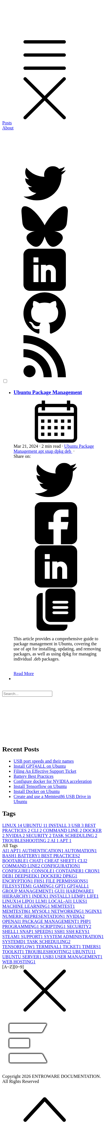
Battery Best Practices (33, 776)
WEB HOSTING (19, 961)
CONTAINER (70, 870)
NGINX (93, 911)
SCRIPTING (53, 926)
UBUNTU (36, 825)
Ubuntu (71, 446)
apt (41, 451)
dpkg (59, 451)
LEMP (79, 896)
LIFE (93, 896)
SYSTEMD (14, 941)
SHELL (11, 931)
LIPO (29, 901)
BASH (10, 855)
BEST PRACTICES (60, 855)
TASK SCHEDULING (74, 835)
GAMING (44, 886)
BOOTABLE (15, 860)
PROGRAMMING (21, 926)
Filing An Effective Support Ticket (45, 771)
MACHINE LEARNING (26, 906)
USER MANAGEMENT (78, 956)
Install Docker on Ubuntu (37, 791)
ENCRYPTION (18, 881)
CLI (37, 830)
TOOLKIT (13, 951)
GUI (60, 891)
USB (78, 825)
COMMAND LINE (63, 830)
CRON (92, 870)
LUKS (80, 901)
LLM (41, 901)
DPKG (70, 876)
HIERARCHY (17, 896)
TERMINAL (49, 946)
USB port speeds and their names (44, 761)
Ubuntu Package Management (48, 392)
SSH (60, 931)
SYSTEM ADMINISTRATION (74, 936)
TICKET (72, 946)
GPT (61, 886)
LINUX (12, 825)
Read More (24, 673)
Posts (7, 122)
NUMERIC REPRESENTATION (34, 916)
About (8, 127)
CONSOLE (44, 870)
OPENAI (12, 921)
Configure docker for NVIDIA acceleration (53, 781)
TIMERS (91, 946)
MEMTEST (63, 906)
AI (55, 840)
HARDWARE (80, 891)
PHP (85, 921)
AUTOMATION (80, 850)
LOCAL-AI (60, 901)
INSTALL (60, 825)
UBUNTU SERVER (22, 956)
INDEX (40, 896)
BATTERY (29, 855)
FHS (40, 881)
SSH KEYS (78, 931)
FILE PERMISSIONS (67, 881)
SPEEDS (45, 931)
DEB (8, 876)
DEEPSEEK (28, 876)
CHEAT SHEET (61, 860)
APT (66, 840)
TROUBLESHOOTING (26, 840)
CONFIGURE (17, 870)
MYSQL (41, 911)
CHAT (37, 860)
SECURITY (39, 835)
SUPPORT (32, 936)
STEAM (11, 936)
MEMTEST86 (17, 911)
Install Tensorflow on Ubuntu (40, 786)
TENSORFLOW (19, 946)
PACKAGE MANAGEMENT (51, 921)
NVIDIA (16, 835)
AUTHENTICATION (43, 850)
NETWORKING (68, 911)
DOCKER (52, 876)
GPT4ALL (78, 886)
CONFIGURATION (60, 865)
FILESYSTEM (17, 886)
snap (49, 451)
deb (68, 451)
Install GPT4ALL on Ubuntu (40, 766)
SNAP (27, 931)
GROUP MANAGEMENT (28, 891)
